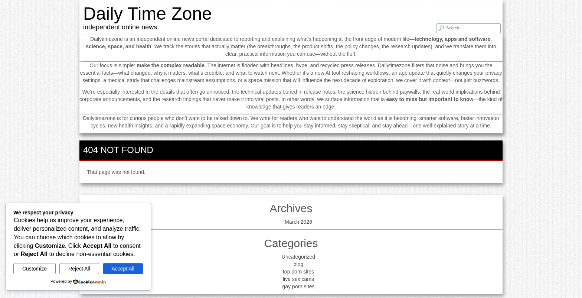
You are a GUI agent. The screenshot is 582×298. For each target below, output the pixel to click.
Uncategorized (298, 257)
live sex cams (298, 279)
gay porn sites (298, 286)
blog (298, 264)
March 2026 (298, 222)
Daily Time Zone (147, 13)
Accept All (123, 269)
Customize (34, 269)
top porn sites (298, 272)
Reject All (79, 269)
